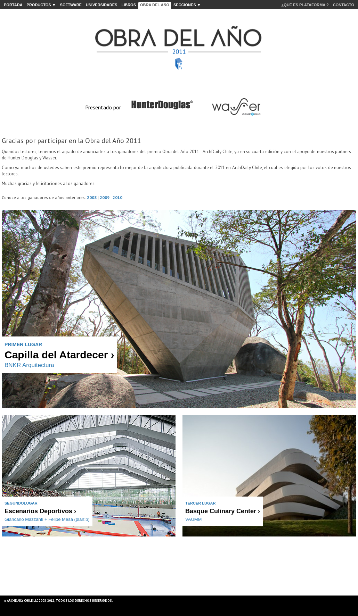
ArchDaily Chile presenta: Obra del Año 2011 (179, 43)
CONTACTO (343, 5)
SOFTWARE (71, 5)
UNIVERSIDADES (101, 5)
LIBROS (128, 5)
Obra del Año (154, 5)
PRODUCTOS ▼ (41, 5)
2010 (117, 197)
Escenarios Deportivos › (40, 511)
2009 (104, 197)
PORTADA (13, 5)
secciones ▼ (187, 5)
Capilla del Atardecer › (59, 354)
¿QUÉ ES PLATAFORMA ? (305, 5)
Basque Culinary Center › (222, 511)
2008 (92, 197)
